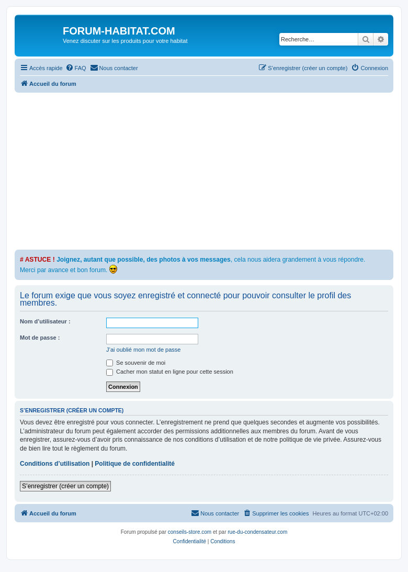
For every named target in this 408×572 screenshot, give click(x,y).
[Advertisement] (211, 171)
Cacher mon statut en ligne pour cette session (169, 371)
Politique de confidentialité (135, 463)
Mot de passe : (40, 337)
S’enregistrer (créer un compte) (65, 486)
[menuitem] (75, 68)
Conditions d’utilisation (54, 463)
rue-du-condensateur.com (257, 532)
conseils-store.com (189, 532)
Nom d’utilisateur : (45, 321)
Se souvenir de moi (135, 363)
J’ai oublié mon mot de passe (143, 349)
